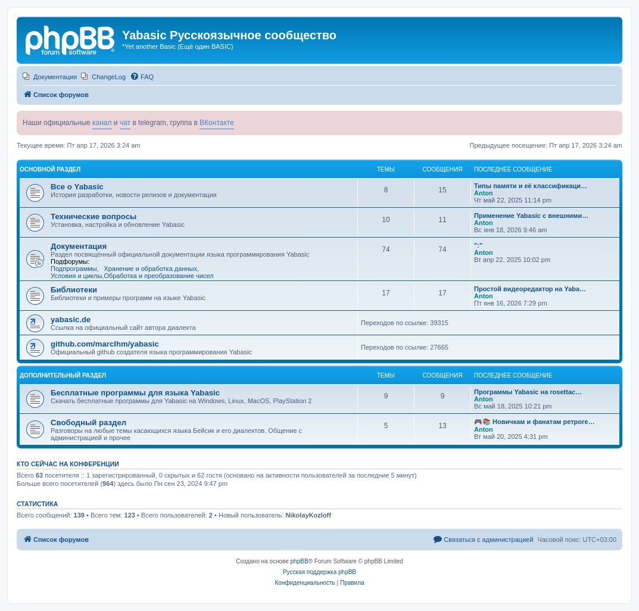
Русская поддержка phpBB (319, 572)
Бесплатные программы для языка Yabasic (135, 392)
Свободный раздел (88, 422)
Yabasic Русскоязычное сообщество (229, 35)
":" (478, 245)
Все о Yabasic (77, 186)
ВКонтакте (217, 123)
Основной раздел (50, 169)
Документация (79, 246)
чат (125, 123)
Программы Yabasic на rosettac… (528, 391)
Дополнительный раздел (63, 375)
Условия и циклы (76, 275)
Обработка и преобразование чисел (158, 275)
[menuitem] (50, 77)
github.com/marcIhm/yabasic (105, 343)
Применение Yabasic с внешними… (531, 215)
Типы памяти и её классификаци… (530, 185)
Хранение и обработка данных (150, 268)
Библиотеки (74, 289)
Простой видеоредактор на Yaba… (530, 288)
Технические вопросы (93, 216)
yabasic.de (71, 319)
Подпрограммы (74, 268)
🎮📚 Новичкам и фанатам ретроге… (534, 421)
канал (102, 123)
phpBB (299, 561)
